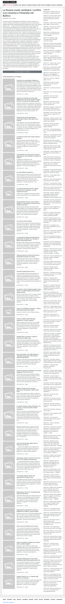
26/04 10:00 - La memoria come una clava (51, 88)
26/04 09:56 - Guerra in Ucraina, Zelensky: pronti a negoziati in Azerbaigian (51, 97)
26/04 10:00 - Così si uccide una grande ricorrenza (52, 92)
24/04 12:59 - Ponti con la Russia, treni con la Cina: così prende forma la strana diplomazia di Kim (52, 590)
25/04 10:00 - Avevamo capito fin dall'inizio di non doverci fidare (51, 326)
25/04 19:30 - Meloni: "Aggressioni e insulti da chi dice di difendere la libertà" (51, 208)
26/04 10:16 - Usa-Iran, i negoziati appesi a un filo (51, 79)
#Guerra (15, 5)
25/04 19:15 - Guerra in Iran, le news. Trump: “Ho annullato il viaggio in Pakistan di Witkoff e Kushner (52, 214)
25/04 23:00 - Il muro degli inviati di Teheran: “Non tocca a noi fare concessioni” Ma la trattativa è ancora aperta (52, 165)
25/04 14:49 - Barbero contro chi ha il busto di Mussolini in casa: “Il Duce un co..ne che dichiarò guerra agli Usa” (52, 263)
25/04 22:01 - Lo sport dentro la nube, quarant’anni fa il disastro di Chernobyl (52, 183)
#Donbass (48, 5)
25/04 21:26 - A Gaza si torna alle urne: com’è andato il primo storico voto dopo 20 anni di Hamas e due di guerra (52, 188)
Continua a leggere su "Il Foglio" (22, 71)
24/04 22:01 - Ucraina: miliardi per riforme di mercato (51, 423)
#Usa (19, 5)
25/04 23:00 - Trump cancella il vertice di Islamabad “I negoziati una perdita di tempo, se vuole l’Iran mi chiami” (52, 171)
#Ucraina (29, 5)
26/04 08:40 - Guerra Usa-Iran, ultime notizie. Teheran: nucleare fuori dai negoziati (52, 114)
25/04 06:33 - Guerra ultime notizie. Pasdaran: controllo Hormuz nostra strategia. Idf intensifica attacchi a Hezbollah (51, 354)
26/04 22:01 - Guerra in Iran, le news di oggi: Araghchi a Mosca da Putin (52, 23)
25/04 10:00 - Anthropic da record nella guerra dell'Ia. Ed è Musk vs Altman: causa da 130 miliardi (52, 321)
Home (4, 5)
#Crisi (38, 5)
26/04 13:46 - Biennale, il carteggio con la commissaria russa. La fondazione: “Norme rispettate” (52, 52)
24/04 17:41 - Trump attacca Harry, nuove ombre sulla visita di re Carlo (51, 509)
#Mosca (24, 5)
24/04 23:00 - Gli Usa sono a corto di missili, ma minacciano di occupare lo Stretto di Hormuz (52, 399)
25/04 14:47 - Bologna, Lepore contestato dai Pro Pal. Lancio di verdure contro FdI (51, 268)
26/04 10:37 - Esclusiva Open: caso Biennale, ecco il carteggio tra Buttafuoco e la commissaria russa (51, 74)
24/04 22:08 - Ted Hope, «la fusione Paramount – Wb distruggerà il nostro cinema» (52, 405)
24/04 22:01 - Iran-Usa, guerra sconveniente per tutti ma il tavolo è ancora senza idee (51, 419)
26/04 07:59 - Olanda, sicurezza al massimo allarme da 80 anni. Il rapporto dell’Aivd (51, 125)
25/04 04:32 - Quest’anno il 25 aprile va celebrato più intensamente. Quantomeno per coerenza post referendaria (52, 389)
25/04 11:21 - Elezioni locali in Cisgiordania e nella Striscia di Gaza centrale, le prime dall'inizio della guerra (51, 280)
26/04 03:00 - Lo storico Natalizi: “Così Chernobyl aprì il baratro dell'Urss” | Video (52, 153)
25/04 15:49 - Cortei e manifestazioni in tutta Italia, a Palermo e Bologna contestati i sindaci (52, 257)
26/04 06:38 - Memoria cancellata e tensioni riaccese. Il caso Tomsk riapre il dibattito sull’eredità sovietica (52, 142)
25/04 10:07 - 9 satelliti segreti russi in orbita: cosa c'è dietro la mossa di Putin (52, 307)
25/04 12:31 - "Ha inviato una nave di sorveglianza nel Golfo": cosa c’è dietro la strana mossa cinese (52, 274)
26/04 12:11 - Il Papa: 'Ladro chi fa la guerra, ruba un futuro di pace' (51, 63)
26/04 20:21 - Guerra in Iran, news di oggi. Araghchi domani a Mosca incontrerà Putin (52, 28)
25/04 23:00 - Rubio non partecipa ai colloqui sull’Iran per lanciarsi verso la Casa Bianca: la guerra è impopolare (52, 158)
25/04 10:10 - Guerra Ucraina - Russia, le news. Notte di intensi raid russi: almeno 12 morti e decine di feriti (52, 302)
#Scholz (53, 5)
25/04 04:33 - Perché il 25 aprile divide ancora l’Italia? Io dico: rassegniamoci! (52, 383)
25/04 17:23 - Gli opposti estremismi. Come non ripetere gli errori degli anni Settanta (52, 237)
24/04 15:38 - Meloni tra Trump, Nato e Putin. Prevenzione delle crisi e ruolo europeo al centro (52, 532)
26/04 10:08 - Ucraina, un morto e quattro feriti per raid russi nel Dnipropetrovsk (51, 84)
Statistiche (9, 5)
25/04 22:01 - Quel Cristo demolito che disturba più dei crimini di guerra (52, 179)
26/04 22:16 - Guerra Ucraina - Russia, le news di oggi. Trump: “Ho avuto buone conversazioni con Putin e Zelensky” (52, 18)
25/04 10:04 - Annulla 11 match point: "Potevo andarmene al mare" (52, 311)
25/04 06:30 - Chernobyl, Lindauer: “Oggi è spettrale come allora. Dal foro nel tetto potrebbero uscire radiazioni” (52, 361)
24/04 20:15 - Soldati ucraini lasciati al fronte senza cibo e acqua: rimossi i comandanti (52, 456)
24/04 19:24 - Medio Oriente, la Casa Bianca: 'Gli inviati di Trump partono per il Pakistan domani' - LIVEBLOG (52, 471)
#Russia (34, 5)
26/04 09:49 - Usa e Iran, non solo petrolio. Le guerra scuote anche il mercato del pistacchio (51, 103)
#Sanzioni (59, 5)
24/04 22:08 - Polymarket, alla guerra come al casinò (52, 409)
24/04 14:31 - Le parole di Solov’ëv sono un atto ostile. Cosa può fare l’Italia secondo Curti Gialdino (52, 570)
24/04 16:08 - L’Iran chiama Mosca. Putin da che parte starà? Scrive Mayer (52, 527)
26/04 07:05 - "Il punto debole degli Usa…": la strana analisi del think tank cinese (52, 130)
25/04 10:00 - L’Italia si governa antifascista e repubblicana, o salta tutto (51, 316)
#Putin (43, 5)
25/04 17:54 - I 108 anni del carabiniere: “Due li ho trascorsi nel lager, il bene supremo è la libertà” (52, 232)
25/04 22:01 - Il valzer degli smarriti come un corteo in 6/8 (51, 175)
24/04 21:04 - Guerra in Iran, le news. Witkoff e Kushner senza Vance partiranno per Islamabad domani (52, 437)
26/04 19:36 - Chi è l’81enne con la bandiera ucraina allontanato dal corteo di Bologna (51, 34)
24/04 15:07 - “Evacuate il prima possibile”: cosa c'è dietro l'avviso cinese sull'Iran (51, 545)
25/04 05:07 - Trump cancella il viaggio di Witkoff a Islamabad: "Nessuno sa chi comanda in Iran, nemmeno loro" (52, 372)
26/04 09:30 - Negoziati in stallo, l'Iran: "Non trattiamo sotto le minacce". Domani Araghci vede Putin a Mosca (52, 108)
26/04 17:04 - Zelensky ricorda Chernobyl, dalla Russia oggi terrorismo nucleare (50, 39)
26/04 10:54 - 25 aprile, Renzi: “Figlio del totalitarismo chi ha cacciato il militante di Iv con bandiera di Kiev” (52, 68)
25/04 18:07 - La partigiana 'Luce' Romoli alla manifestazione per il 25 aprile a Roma (51, 226)
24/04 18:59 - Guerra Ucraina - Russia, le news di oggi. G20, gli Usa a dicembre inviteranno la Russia (52, 483)
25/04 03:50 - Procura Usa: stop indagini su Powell (50, 394)
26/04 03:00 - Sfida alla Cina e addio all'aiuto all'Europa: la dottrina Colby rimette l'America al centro (51, 147)
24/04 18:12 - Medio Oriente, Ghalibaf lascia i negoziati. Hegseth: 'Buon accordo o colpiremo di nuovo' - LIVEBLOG (52, 504)
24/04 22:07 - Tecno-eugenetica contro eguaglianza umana (52, 414)
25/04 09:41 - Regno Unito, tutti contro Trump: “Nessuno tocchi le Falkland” (52, 330)
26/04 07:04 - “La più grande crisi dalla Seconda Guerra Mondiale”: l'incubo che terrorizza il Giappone (52, 136)
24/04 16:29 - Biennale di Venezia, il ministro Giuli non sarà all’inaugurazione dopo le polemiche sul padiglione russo (52, 522)
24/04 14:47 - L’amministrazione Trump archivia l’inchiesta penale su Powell (52, 556)
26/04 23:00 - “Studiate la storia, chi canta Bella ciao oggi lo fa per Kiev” (51, 12)
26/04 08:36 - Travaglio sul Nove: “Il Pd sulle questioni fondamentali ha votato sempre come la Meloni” (52, 119)
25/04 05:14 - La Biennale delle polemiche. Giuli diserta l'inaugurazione (50, 366)
